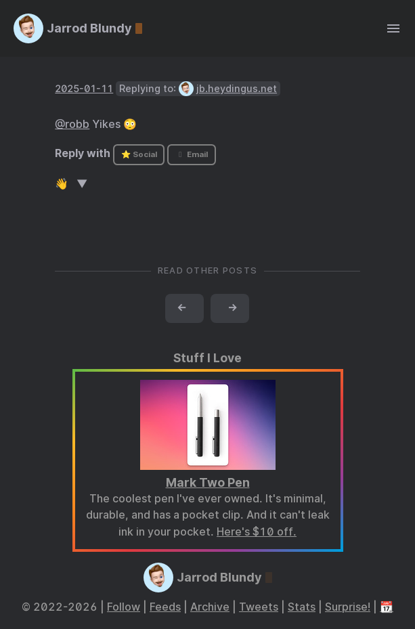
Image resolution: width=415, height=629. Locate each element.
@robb (72, 124)
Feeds (165, 607)
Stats (301, 607)
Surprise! (347, 607)
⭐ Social (139, 154)
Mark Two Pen (208, 482)
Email (191, 154)
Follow (123, 607)
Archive (210, 607)
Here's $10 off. (257, 531)
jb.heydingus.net (236, 88)
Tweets (258, 607)
